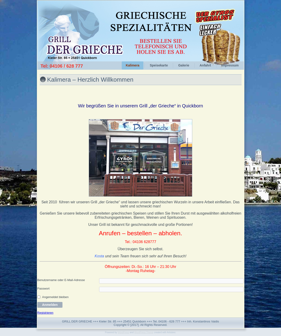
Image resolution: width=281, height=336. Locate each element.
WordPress (123, 332)
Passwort (43, 288)
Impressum (230, 65)
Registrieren (45, 312)
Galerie (183, 65)
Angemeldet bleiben (55, 297)
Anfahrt (205, 65)
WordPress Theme (143, 332)
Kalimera (132, 65)
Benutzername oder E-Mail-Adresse (61, 280)
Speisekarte (159, 65)
